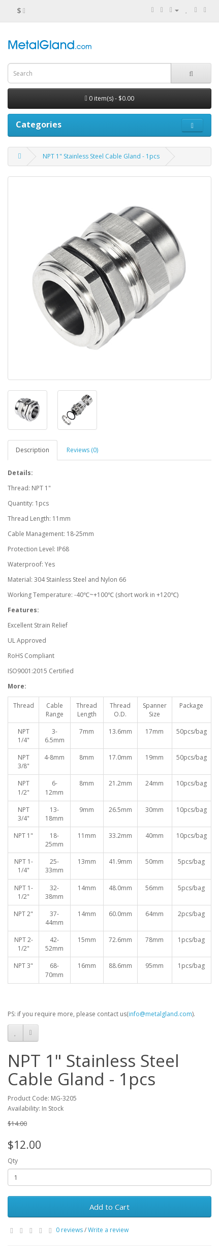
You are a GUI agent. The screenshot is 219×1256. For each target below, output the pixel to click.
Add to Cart (109, 1207)
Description (32, 450)
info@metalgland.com (160, 1014)
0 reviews (69, 1230)
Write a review (108, 1230)
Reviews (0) (82, 450)
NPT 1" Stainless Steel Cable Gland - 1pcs (101, 156)
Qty (13, 1160)
